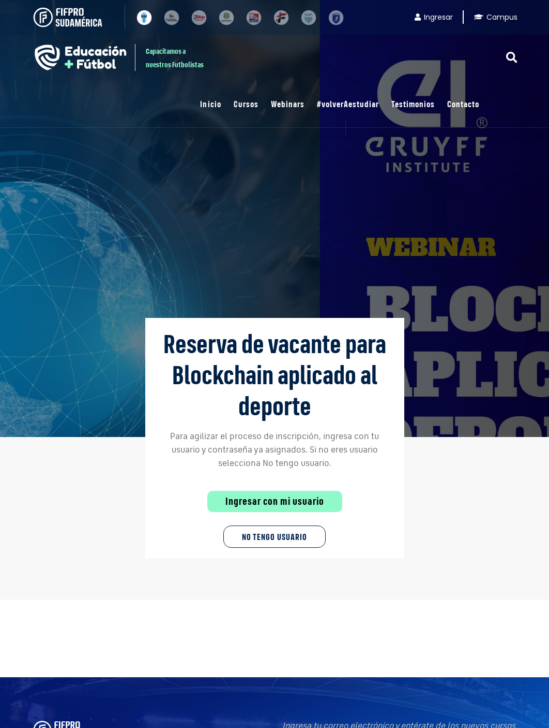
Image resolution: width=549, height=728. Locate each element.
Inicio (210, 103)
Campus (495, 17)
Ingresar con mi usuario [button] (274, 501)
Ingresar (434, 17)
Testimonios (413, 103)
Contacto (463, 103)
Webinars (287, 103)
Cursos (246, 103)
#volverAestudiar (348, 103)
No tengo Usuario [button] (274, 536)
